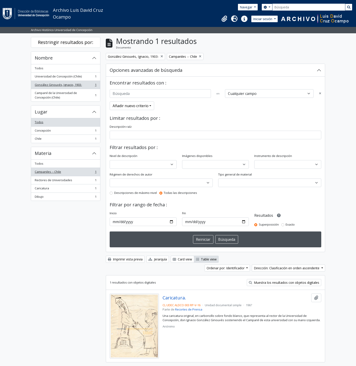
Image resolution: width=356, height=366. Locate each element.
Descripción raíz (121, 127)
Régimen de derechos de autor (131, 174)
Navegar (246, 7)
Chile (65, 140)
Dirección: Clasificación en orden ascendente (287, 268)
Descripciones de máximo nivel (135, 193)
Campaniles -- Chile (65, 173)
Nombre (44, 58)
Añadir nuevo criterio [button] (130, 105)
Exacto (290, 224)
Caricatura (65, 189)
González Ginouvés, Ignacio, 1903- (65, 86)
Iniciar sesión (263, 19)
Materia (43, 153)
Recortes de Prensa (188, 309)
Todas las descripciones (180, 193)
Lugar (41, 112)
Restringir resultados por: (65, 42)
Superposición (269, 224)
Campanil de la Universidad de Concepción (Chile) (65, 95)
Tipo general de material (235, 174)
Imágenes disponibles (197, 156)
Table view (206, 259)
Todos (39, 68)
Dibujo (65, 198)
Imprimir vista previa (125, 259)
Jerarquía (157, 259)
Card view (182, 259)
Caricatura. (174, 298)
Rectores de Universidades (65, 181)
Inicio (113, 213)
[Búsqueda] (308, 7)
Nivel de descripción (123, 156)
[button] (224, 19)
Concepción (65, 131)
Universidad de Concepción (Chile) (65, 77)
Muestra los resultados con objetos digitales (284, 282)
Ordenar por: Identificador (226, 268)
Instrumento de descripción (273, 156)
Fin (184, 213)
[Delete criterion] (320, 93)
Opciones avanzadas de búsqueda (146, 70)
